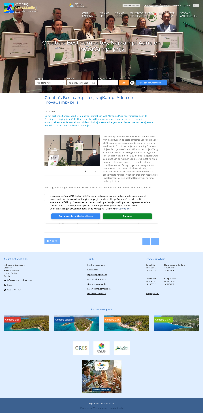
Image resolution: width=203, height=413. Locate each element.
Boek (124, 82)
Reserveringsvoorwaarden (99, 289)
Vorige (146, 241)
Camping (39, 78)
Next (95, 171)
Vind (187, 5)
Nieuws (53, 240)
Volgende (155, 241)
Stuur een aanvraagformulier (151, 82)
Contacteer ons (171, 5)
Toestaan (127, 216)
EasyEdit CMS (116, 408)
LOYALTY (156, 5)
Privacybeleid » (123, 208)
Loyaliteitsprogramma (97, 274)
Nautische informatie (96, 293)
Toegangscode (105, 78)
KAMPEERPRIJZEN (131, 5)
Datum (70, 78)
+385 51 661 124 (12, 289)
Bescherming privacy (96, 279)
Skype (8, 285)
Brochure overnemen (96, 265)
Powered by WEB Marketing (94, 408)
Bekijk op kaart (152, 293)
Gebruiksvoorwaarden (97, 284)
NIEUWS (146, 5)
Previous (85, 171)
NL (195, 5)
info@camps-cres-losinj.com (18, 280)
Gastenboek (92, 269)
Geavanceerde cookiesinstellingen (76, 216)
